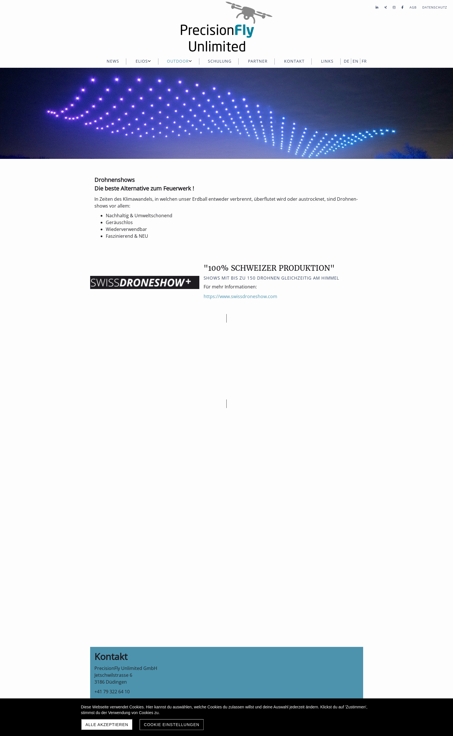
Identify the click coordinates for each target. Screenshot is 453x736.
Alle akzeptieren (107, 724)
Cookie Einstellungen (171, 724)
